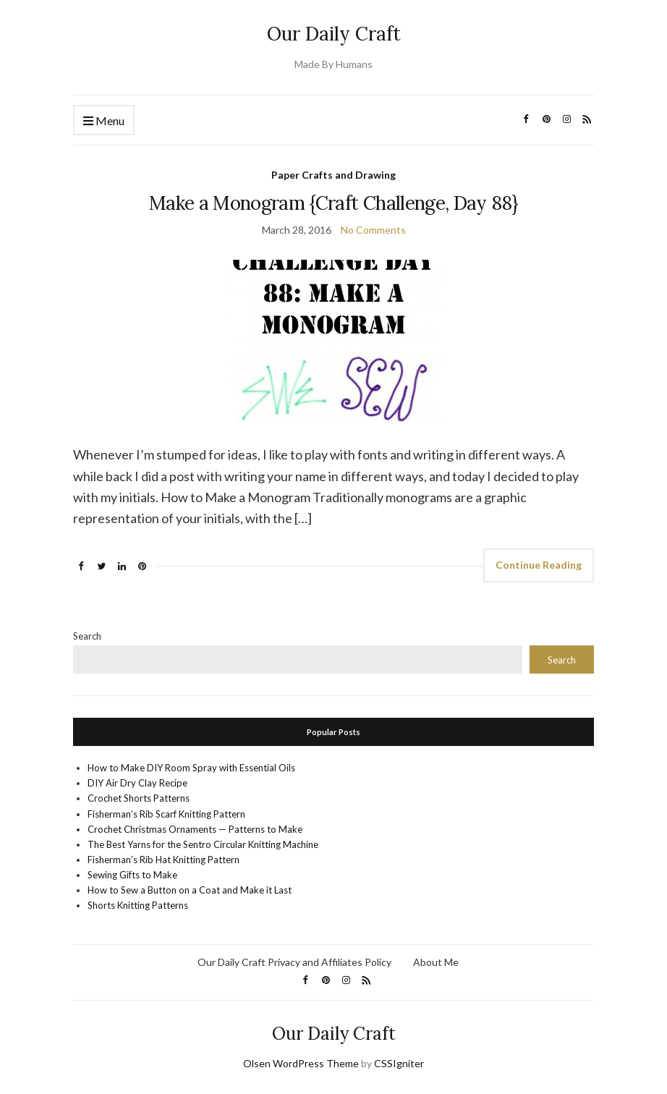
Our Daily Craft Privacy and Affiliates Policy (294, 962)
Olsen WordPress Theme (301, 1063)
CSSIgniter (399, 1063)
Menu (103, 121)
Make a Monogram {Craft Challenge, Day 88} (333, 203)
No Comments (373, 230)
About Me (436, 962)
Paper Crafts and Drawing (333, 175)
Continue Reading (539, 565)
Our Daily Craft (334, 34)
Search (87, 636)
